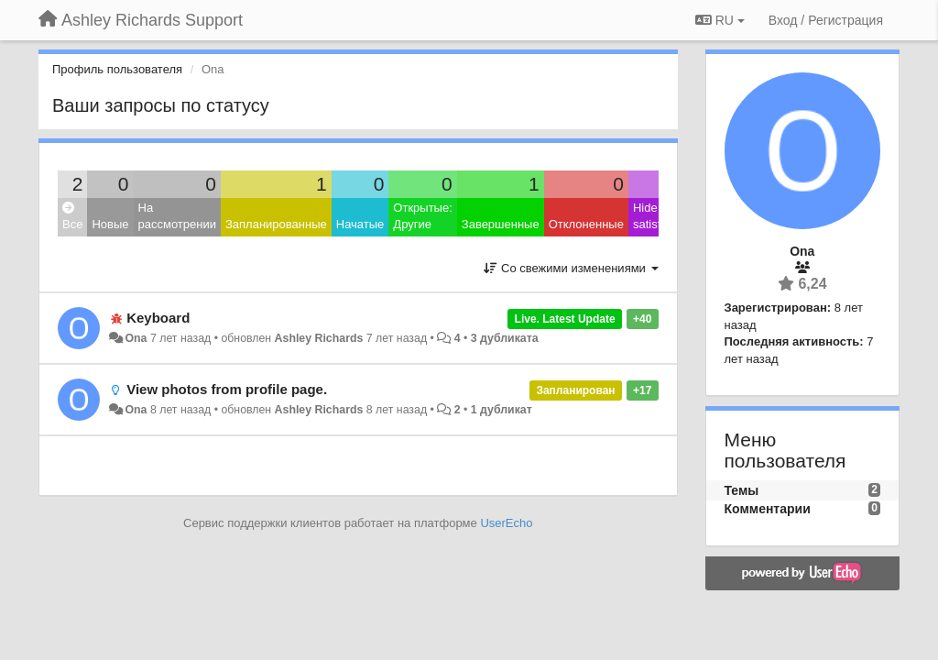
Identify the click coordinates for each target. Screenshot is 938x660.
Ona (136, 338)
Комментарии (768, 508)
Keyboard (158, 317)
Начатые (360, 224)
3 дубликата (505, 338)
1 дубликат (501, 409)
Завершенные (501, 224)
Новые (110, 224)
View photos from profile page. (226, 389)
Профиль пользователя (117, 69)
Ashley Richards (319, 338)
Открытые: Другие (422, 216)
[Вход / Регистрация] (825, 20)
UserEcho (506, 523)
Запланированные (276, 224)
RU (720, 20)
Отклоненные (586, 224)
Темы (742, 490)
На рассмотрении (177, 216)
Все (72, 217)
